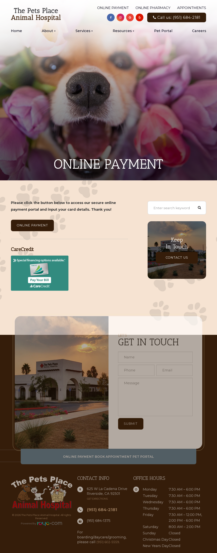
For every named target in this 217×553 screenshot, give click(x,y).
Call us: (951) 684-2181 (176, 17)
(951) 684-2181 (102, 518)
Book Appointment (113, 465)
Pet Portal (163, 31)
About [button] (49, 31)
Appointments (191, 8)
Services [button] (84, 31)
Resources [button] (123, 31)
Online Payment (113, 8)
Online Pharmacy (153, 8)
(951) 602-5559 (108, 551)
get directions (97, 507)
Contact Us (177, 257)
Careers (199, 31)
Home (16, 31)
